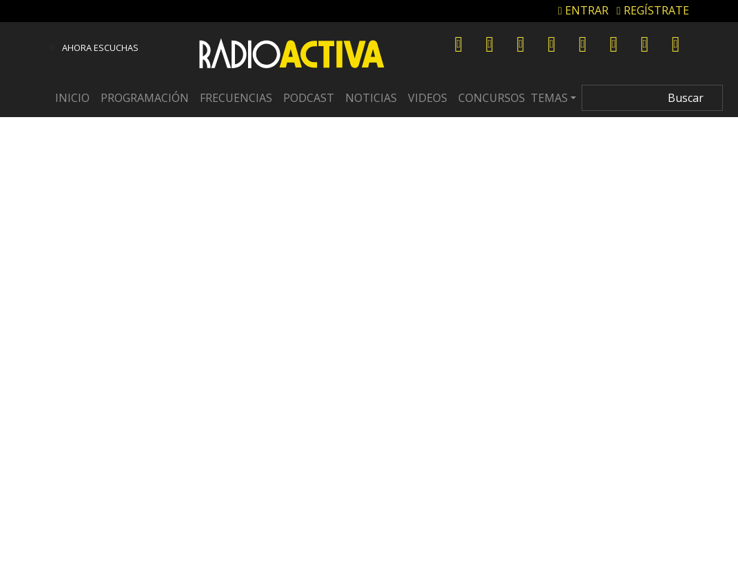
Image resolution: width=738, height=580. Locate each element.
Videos (427, 97)
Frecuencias (236, 97)
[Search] (652, 98)
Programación (145, 97)
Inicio (72, 97)
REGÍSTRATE (653, 10)
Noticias (371, 97)
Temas (549, 97)
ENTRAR (583, 10)
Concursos (491, 97)
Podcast (308, 97)
